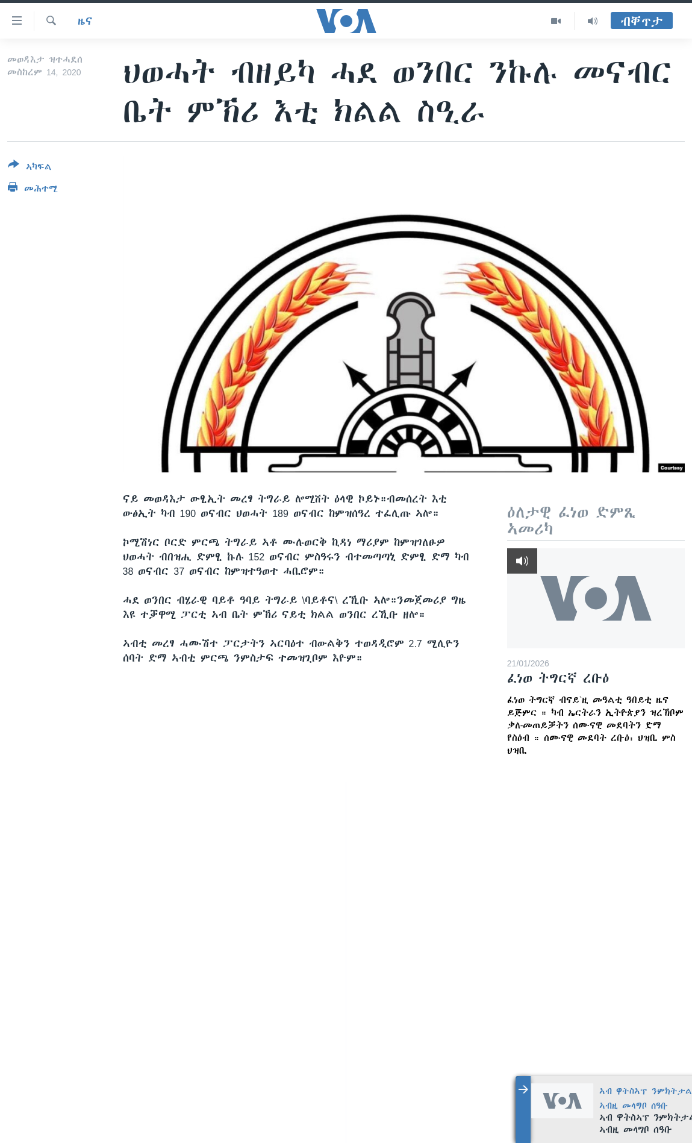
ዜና (85, 21)
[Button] (30, 168)
